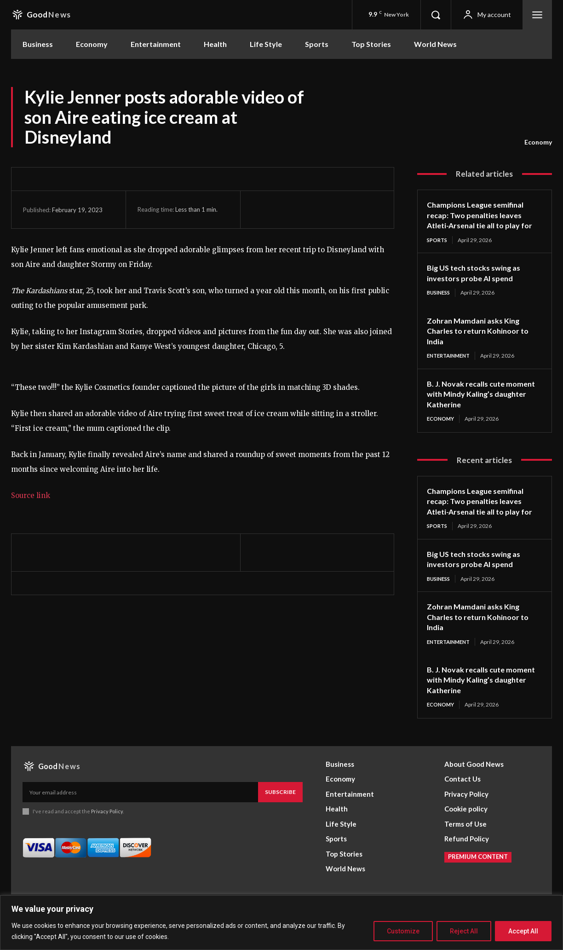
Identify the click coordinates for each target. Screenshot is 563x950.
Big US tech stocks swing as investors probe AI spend (478, 283)
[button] (435, 14)
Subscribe (280, 816)
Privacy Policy (107, 836)
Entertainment (451, 367)
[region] (281, 922)
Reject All (464, 931)
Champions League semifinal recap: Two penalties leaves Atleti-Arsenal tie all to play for (479, 220)
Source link (30, 495)
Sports (438, 250)
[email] (140, 816)
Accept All (523, 931)
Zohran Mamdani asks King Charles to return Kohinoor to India (482, 341)
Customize (403, 931)
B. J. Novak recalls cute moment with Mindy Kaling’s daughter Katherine (480, 405)
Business (440, 303)
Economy (538, 142)
